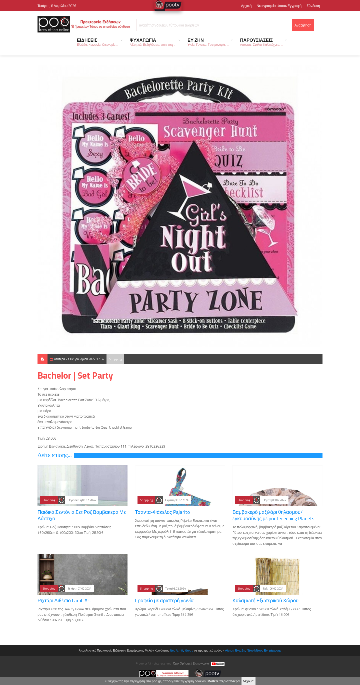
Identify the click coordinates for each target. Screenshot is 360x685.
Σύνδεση (313, 5)
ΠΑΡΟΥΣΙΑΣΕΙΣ (261, 42)
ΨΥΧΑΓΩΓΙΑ (153, 42)
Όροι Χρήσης (181, 663)
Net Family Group (181, 650)
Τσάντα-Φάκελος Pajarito (162, 512)
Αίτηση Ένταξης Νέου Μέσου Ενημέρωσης (253, 650)
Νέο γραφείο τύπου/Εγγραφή (279, 5)
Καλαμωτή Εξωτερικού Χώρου (265, 600)
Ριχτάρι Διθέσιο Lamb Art (64, 600)
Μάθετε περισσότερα (224, 681)
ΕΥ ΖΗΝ (208, 42)
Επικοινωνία (201, 663)
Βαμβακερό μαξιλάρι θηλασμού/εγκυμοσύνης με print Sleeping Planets (273, 515)
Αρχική (246, 5)
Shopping (115, 359)
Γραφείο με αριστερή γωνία (164, 600)
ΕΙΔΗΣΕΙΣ (97, 42)
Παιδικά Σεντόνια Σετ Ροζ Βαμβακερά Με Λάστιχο (82, 515)
